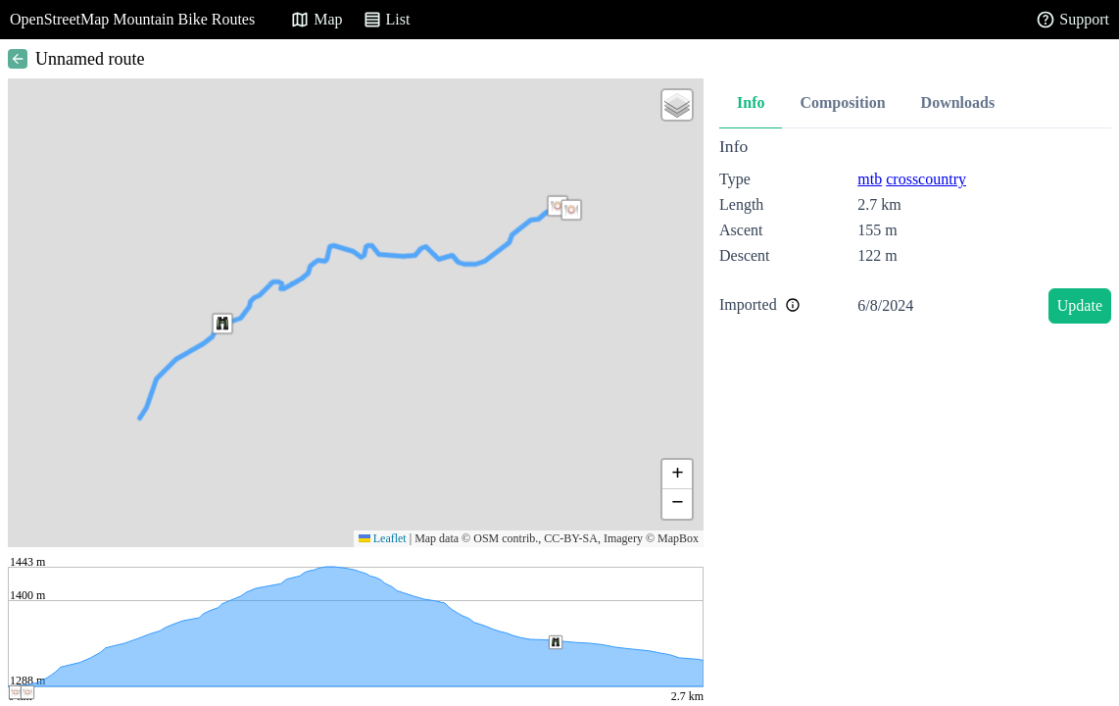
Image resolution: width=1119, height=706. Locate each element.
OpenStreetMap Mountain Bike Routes (132, 19)
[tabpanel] (915, 233)
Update (1079, 305)
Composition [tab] (842, 102)
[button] (222, 323)
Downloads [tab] (958, 102)
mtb (869, 179)
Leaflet (383, 538)
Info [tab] (750, 102)
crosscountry (926, 179)
